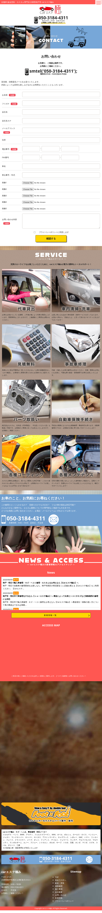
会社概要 (58, 894)
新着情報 (58, 900)
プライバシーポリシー (64, 903)
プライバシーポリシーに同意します (54, 235)
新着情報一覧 (50, 618)
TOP (57, 880)
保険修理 (58, 888)
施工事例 (58, 891)
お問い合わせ (60, 897)
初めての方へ (60, 882)
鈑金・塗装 (59, 885)
